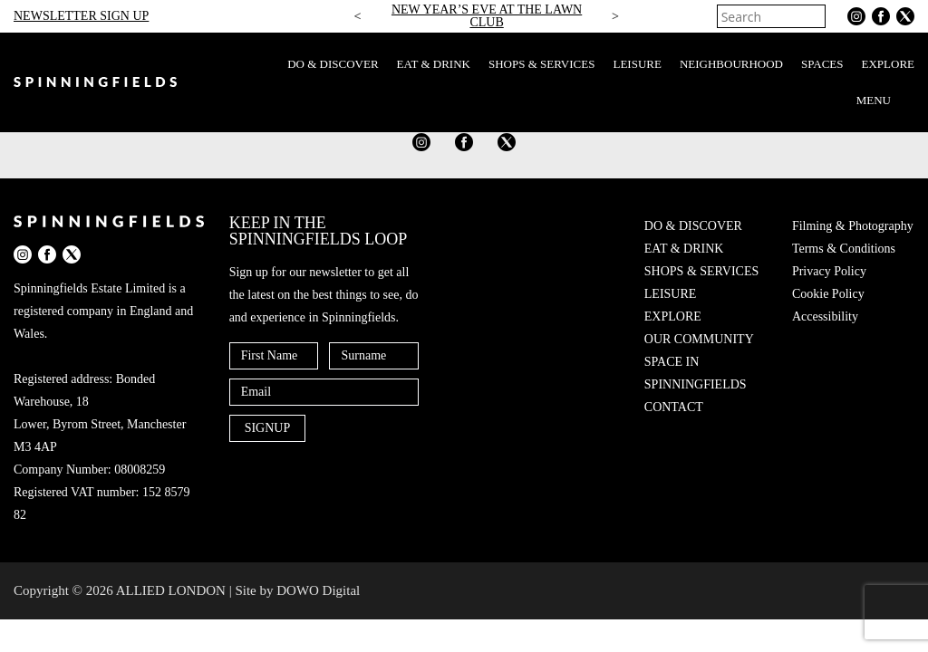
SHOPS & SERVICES (541, 64)
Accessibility (825, 316)
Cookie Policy (828, 294)
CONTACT (673, 407)
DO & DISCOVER (332, 64)
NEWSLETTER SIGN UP (81, 16)
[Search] (814, 16)
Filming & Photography (853, 226)
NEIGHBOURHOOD (731, 64)
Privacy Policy (829, 271)
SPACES (822, 64)
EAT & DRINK (433, 64)
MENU (885, 100)
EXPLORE (888, 64)
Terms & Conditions (843, 248)
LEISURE (637, 64)
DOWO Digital (318, 590)
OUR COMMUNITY (699, 339)
